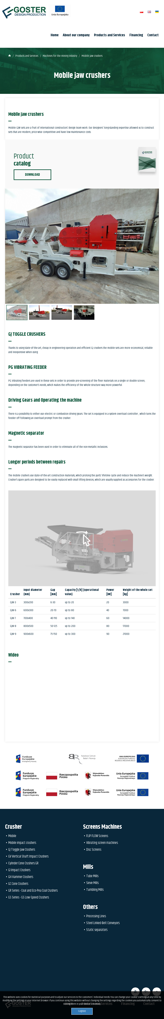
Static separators (96, 930)
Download (32, 174)
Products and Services (109, 35)
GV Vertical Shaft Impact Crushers (28, 856)
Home (55, 35)
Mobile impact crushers (22, 843)
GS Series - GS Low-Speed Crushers (28, 897)
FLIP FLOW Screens (97, 836)
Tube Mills (92, 876)
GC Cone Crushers (18, 884)
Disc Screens (93, 849)
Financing (136, 35)
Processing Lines (96, 916)
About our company (76, 35)
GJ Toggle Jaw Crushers (21, 849)
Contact (153, 35)
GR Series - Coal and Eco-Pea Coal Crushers (33, 890)
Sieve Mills (92, 883)
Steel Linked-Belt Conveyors (103, 923)
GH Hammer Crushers (20, 877)
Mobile (12, 836)
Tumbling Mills (95, 890)
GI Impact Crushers (19, 870)
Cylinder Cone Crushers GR (23, 863)
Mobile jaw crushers (92, 56)
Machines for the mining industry (60, 56)
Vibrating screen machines (102, 843)
